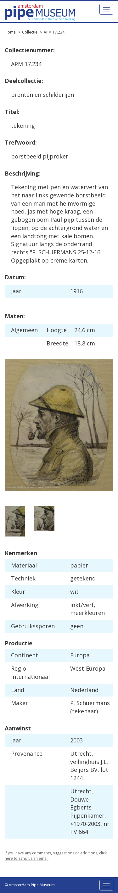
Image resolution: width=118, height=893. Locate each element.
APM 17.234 (54, 32)
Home (10, 32)
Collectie (29, 32)
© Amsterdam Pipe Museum (30, 885)
